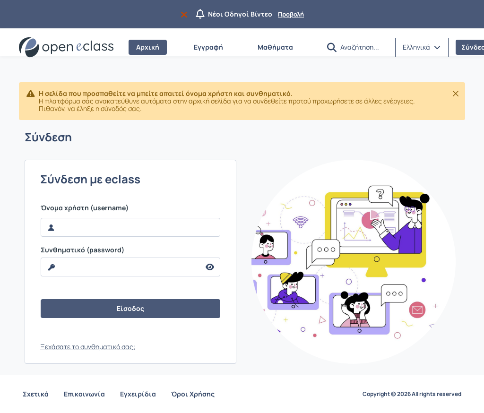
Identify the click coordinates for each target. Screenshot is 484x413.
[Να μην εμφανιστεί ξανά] (186, 14)
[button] (332, 47)
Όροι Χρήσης (193, 393)
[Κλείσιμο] (455, 93)
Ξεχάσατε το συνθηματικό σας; (87, 346)
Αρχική (147, 47)
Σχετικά (36, 393)
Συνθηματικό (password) (82, 250)
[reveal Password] (120, 267)
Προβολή (291, 14)
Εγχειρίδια (138, 393)
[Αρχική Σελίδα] (66, 47)
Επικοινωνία (84, 393)
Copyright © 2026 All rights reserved (412, 394)
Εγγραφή (208, 47)
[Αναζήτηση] (364, 46)
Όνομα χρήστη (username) (85, 208)
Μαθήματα (275, 47)
